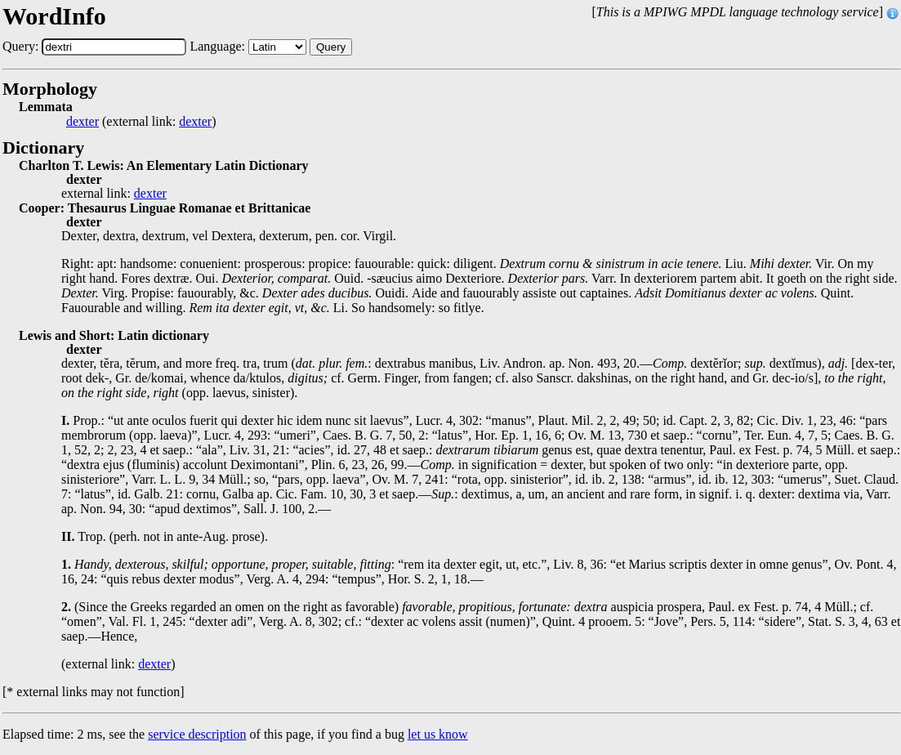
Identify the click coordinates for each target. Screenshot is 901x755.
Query (331, 47)
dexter (82, 121)
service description (197, 734)
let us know (438, 734)
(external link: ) (141, 121)
